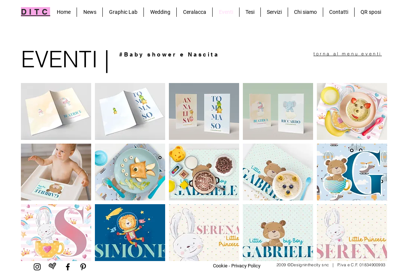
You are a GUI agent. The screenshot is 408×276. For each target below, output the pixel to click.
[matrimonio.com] (52, 267)
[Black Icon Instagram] (37, 267)
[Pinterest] (83, 267)
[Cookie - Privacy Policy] (236, 265)
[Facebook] (67, 267)
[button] (56, 111)
